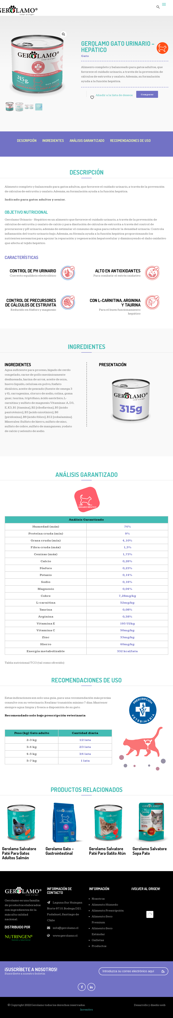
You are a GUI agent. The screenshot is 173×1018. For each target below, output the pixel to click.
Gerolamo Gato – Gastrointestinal (60, 851)
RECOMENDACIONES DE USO (130, 140)
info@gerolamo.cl (65, 928)
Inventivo (86, 1009)
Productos (99, 946)
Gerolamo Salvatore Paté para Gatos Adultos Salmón (19, 853)
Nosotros (98, 899)
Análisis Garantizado (87, 140)
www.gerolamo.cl (65, 935)
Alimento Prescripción (108, 910)
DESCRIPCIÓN (27, 140)
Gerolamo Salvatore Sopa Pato (150, 851)
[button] (63, 34)
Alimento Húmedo (105, 904)
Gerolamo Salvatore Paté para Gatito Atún (107, 851)
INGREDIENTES (53, 140)
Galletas (98, 940)
